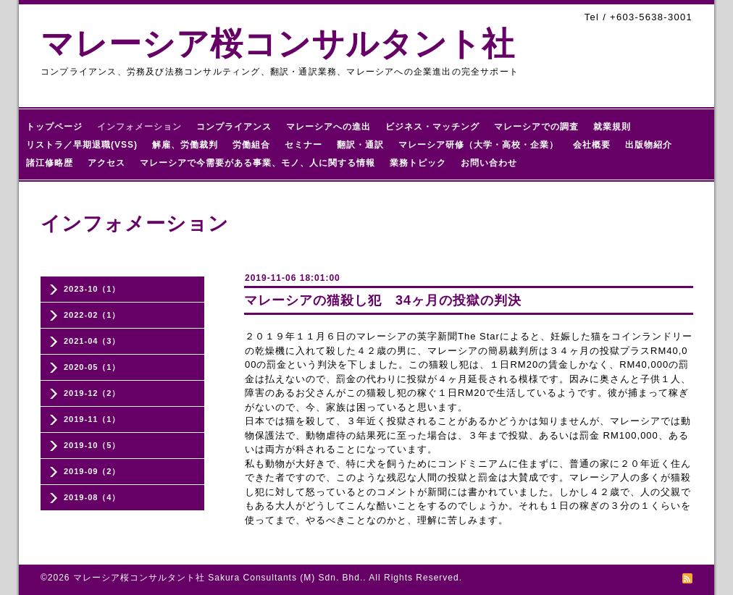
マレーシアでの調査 (536, 127)
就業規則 (612, 127)
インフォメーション (139, 127)
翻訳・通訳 (360, 145)
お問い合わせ (489, 163)
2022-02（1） (92, 315)
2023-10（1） (92, 288)
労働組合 (251, 145)
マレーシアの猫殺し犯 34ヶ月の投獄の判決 (383, 300)
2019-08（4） (92, 497)
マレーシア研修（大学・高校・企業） (478, 145)
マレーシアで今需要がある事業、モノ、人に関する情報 (257, 163)
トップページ (54, 127)
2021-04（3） (92, 341)
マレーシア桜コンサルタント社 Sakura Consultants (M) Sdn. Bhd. (218, 578)
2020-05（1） (92, 367)
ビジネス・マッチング (432, 127)
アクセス (106, 163)
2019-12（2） (92, 393)
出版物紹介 (648, 145)
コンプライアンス (234, 127)
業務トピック (418, 163)
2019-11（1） (92, 419)
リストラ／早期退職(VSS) (82, 145)
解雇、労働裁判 (185, 145)
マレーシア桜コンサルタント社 (278, 43)
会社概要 (592, 145)
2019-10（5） (92, 445)
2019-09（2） (92, 471)
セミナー (303, 145)
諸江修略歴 (49, 163)
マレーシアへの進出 (328, 127)
